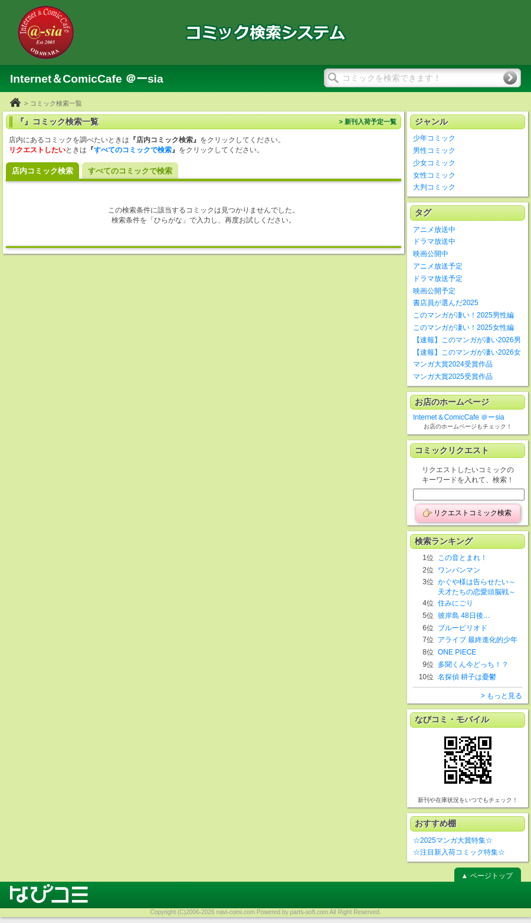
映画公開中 (430, 254)
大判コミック (434, 187)
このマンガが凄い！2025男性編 (463, 315)
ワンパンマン (459, 570)
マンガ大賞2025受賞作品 (453, 376)
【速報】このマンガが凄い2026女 (467, 352)
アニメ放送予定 (438, 266)
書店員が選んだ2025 (445, 303)
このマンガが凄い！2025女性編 (463, 327)
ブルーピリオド (462, 628)
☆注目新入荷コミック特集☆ (459, 852)
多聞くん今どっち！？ (473, 664)
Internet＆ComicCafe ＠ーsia (458, 417)
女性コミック (434, 175)
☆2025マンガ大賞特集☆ (453, 840)
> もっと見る (501, 696)
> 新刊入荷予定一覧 (367, 121)
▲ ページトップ (486, 876)
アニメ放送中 (434, 229)
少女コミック (434, 163)
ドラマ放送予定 (438, 278)
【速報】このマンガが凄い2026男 (467, 340)
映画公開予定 (434, 291)
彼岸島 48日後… (464, 615)
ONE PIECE (457, 652)
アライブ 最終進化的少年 (477, 640)
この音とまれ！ (462, 558)
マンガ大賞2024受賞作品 (453, 364)
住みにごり (455, 603)
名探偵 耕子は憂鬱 (467, 677)
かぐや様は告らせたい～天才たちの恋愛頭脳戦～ (477, 587)
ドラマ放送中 (434, 241)
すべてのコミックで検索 (133, 150)
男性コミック (434, 150)
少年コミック (434, 138)
